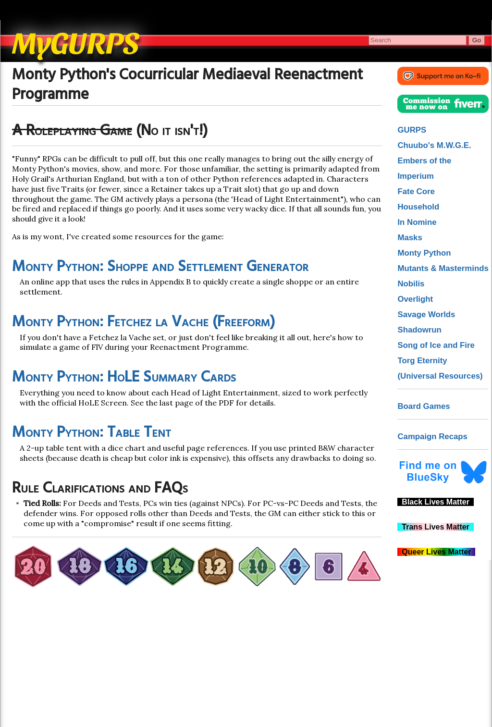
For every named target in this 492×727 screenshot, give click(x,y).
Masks (409, 237)
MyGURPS (76, 41)
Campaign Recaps (432, 436)
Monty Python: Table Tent (91, 432)
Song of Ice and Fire (435, 345)
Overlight (415, 299)
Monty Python (424, 253)
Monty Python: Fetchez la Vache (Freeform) (143, 322)
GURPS (411, 130)
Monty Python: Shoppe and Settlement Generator (160, 267)
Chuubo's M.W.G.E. (434, 145)
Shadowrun (419, 329)
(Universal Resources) (439, 376)
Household (418, 206)
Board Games (423, 406)
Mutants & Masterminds (442, 268)
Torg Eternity (422, 360)
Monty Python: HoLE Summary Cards (124, 377)
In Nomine (416, 222)
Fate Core (415, 191)
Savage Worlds (426, 314)
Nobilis (410, 283)
